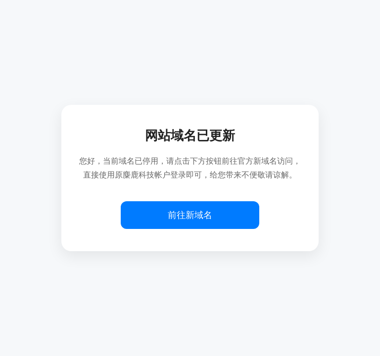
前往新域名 (190, 215)
